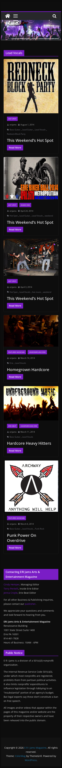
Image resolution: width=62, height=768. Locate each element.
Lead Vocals (40, 129)
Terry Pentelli (11, 588)
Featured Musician (16, 352)
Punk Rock (39, 528)
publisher (30, 603)
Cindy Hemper (12, 584)
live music (36, 292)
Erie (11, 363)
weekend (49, 215)
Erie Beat (12, 426)
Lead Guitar (27, 129)
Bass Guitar (15, 129)
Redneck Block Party (16, 134)
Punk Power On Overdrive (21, 537)
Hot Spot (12, 119)
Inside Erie (25, 205)
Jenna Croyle (11, 592)
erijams (13, 124)
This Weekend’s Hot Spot (30, 140)
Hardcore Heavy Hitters (29, 443)
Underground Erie (37, 352)
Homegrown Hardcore (28, 369)
